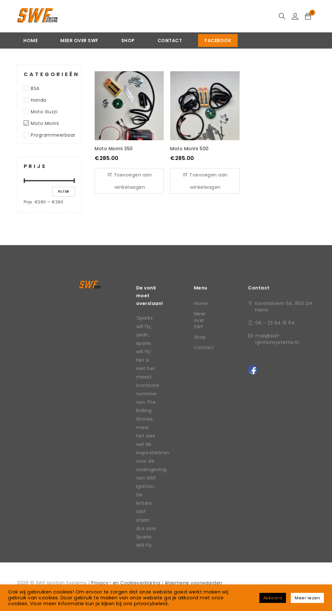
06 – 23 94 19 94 (275, 323)
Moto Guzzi (44, 111)
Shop (200, 337)
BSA (35, 88)
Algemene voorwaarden (193, 583)
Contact (204, 347)
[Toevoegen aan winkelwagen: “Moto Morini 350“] (129, 181)
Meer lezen (307, 598)
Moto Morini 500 (189, 148)
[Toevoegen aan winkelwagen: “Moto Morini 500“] (204, 181)
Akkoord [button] (272, 598)
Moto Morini (45, 123)
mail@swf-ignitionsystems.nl (277, 339)
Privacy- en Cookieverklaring (126, 583)
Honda (38, 100)
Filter (63, 191)
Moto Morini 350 (114, 148)
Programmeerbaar (53, 135)
